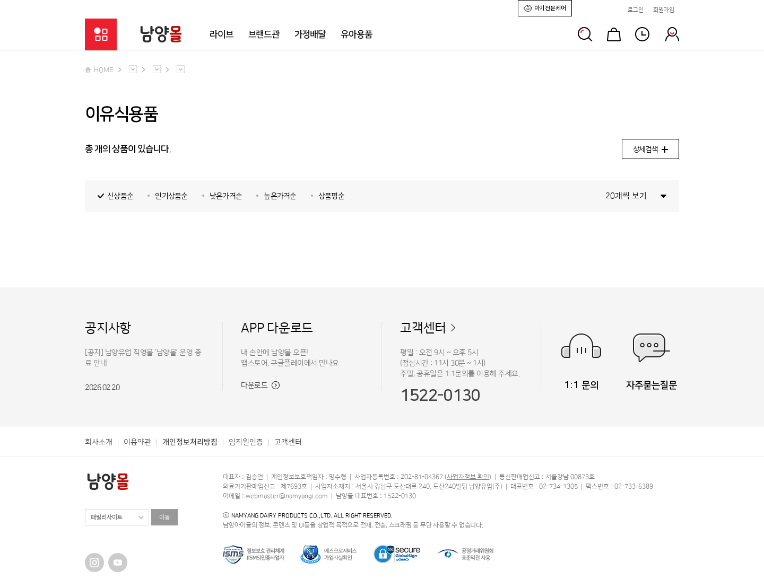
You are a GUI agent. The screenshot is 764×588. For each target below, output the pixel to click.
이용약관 (137, 442)
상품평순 (331, 196)
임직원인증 (246, 442)
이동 (164, 517)
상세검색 (650, 149)
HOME (99, 70)
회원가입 (663, 10)
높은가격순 (280, 196)
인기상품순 (171, 196)
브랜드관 (264, 34)
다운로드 (260, 385)
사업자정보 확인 (468, 476)
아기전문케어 (545, 8)
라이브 (221, 34)
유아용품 (356, 34)
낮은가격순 (226, 196)
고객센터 (423, 328)
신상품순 (120, 196)
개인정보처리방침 (190, 442)
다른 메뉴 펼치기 (133, 69)
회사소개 (98, 442)
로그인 (636, 10)
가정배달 (310, 34)
